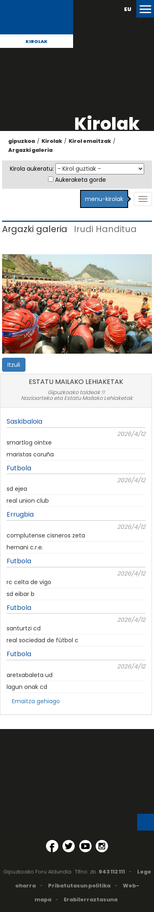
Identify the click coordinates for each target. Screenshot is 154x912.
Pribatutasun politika (79, 885)
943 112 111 (112, 871)
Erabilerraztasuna (90, 899)
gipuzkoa (21, 141)
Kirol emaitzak (90, 141)
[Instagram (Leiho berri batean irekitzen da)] (102, 846)
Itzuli (13, 365)
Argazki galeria (30, 150)
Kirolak (36, 41)
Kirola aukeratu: (32, 169)
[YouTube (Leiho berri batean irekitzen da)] (85, 846)
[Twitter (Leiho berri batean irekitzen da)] (68, 846)
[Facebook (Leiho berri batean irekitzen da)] (52, 846)
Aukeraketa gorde (80, 180)
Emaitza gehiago (36, 701)
